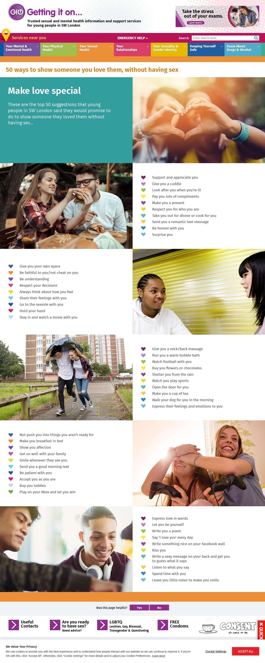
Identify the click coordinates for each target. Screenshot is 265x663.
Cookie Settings (215, 651)
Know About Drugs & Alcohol (239, 47)
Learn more (158, 656)
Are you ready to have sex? (75, 626)
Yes (139, 607)
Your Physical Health (53, 47)
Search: (184, 37)
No (159, 607)
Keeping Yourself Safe (203, 47)
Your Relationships (126, 47)
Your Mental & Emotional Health (19, 47)
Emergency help (132, 38)
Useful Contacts (29, 624)
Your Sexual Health (88, 47)
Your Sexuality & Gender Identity (166, 47)
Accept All (245, 651)
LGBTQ (129, 626)
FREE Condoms (179, 624)
